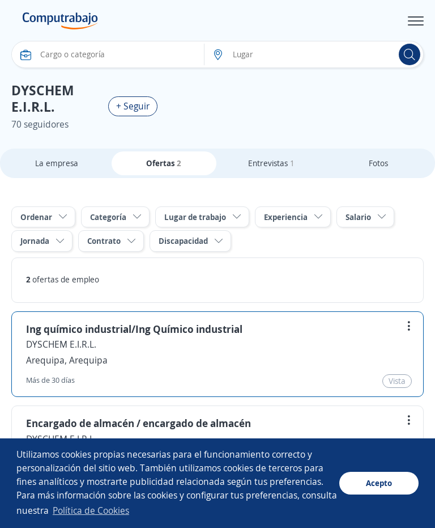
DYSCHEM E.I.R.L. (61, 344)
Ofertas (163, 163)
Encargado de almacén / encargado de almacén (138, 423)
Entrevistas (271, 163)
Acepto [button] (379, 483)
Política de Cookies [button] (91, 510)
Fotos (378, 163)
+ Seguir (133, 106)
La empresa (56, 163)
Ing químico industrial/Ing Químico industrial (134, 329)
